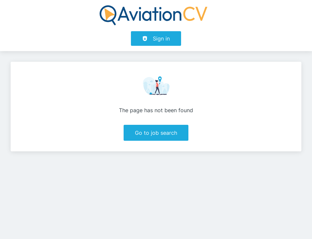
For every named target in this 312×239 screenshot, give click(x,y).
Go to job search (156, 132)
